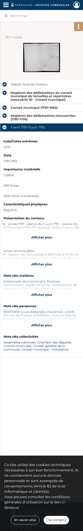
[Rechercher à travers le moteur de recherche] (41, 16)
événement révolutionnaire (25, 281)
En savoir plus (25, 520)
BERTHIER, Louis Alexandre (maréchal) (33, 312)
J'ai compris (56, 520)
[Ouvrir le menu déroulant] (6, 5)
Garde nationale (37, 285)
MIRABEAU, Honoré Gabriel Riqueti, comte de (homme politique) (40, 317)
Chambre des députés (54, 342)
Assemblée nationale (20, 342)
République (30, 289)
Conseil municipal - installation (45, 349)
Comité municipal (17, 346)
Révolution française (56, 289)
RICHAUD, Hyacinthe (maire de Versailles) (41, 321)
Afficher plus (41, 237)
